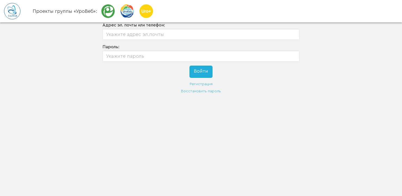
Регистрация (201, 84)
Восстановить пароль (201, 91)
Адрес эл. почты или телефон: (133, 25)
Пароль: (110, 47)
